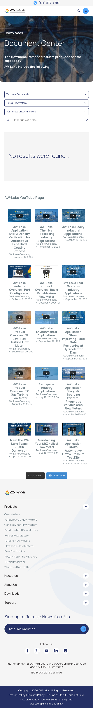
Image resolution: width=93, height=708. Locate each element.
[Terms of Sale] (75, 695)
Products (46, 507)
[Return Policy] (17, 695)
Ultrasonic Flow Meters (19, 546)
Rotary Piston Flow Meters (21, 556)
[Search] (7, 120)
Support (46, 603)
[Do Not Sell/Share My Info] (57, 699)
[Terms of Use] (55, 695)
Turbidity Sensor (14, 562)
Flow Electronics (14, 551)
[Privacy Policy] (36, 695)
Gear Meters (12, 514)
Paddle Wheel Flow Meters (21, 530)
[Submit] (83, 629)
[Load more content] (35, 475)
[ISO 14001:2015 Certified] (46, 673)
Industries (46, 576)
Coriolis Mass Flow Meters (20, 525)
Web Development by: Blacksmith (46, 703)
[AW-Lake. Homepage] (14, 11)
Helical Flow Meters (16, 535)
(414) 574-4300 (48, 3)
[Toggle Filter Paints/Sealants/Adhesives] (46, 111)
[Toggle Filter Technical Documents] (46, 94)
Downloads (46, 593)
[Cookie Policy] (30, 699)
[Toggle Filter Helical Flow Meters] (46, 103)
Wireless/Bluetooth (16, 567)
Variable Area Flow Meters (20, 519)
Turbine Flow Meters (17, 540)
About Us (46, 584)
